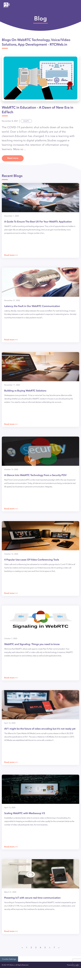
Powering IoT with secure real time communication (32, 897)
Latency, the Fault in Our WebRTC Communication (32, 306)
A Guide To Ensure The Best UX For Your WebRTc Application (38, 221)
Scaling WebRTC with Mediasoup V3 (24, 813)
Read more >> (11, 255)
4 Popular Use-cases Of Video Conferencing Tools (31, 559)
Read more (12, 158)
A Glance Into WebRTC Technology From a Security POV (35, 475)
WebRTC (26, 121)
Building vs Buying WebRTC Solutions (25, 390)
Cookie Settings (9, 959)
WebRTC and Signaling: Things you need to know (32, 644)
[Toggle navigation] (73, 5)
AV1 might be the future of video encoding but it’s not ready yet (39, 728)
